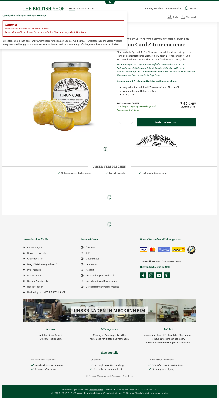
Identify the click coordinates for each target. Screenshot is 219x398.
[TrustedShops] (191, 250)
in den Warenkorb (166, 122)
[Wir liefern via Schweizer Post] (178, 249)
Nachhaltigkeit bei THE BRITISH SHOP (44, 292)
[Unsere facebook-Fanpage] (144, 275)
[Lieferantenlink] (156, 140)
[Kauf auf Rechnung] (164, 249)
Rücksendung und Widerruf (97, 275)
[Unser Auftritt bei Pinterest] (167, 275)
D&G (125, 393)
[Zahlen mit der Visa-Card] (143, 249)
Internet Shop (133, 393)
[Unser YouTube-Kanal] (159, 275)
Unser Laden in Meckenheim (109, 310)
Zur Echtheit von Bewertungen (99, 281)
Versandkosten (174, 261)
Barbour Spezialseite (35, 281)
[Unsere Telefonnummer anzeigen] (109, 2)
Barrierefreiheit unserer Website (100, 287)
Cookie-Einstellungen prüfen (154, 393)
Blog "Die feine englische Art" (40, 264)
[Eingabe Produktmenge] (126, 122)
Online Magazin (33, 247)
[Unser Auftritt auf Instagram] (151, 275)
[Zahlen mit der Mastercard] (152, 249)
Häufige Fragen (33, 287)
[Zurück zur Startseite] (43, 8)
